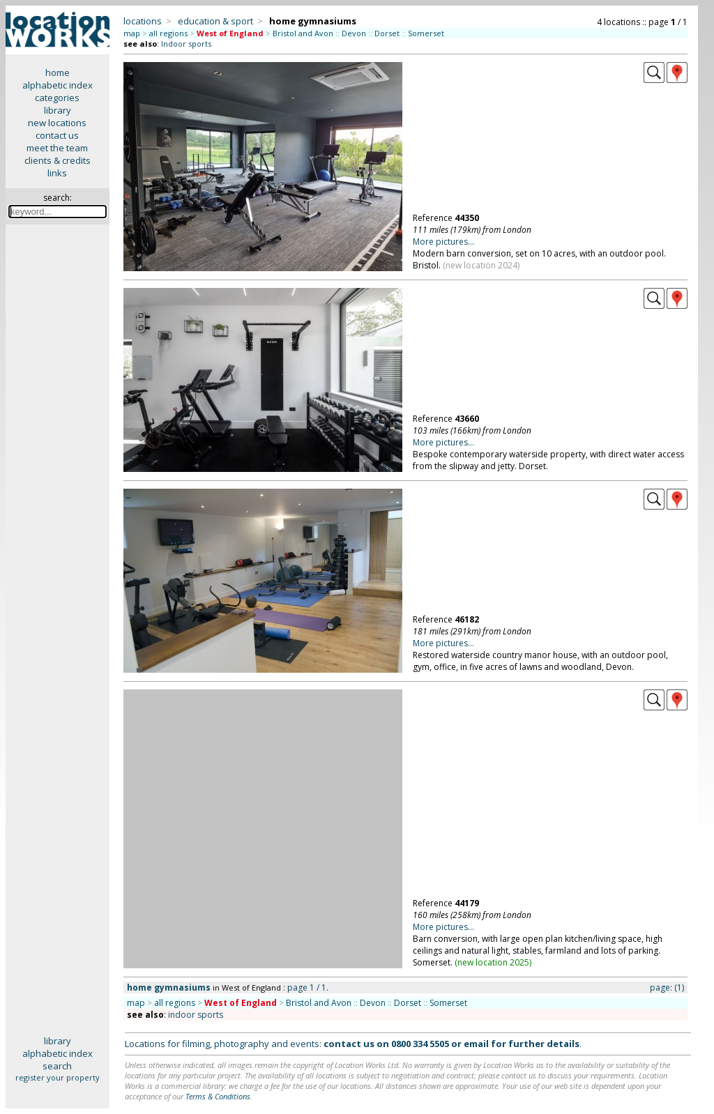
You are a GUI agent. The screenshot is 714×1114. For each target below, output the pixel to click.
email (476, 1043)
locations (142, 21)
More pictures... (443, 241)
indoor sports (195, 1015)
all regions (168, 33)
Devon (354, 33)
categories (57, 97)
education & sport (215, 21)
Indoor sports (186, 43)
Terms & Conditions (217, 1096)
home (57, 72)
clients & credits (57, 160)
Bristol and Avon (303, 33)
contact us (57, 135)
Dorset (387, 33)
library (57, 110)
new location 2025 (493, 962)
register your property (57, 1077)
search (57, 1066)
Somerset (426, 33)
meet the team (57, 148)
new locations (57, 122)
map (131, 33)
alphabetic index (57, 85)
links (57, 173)
